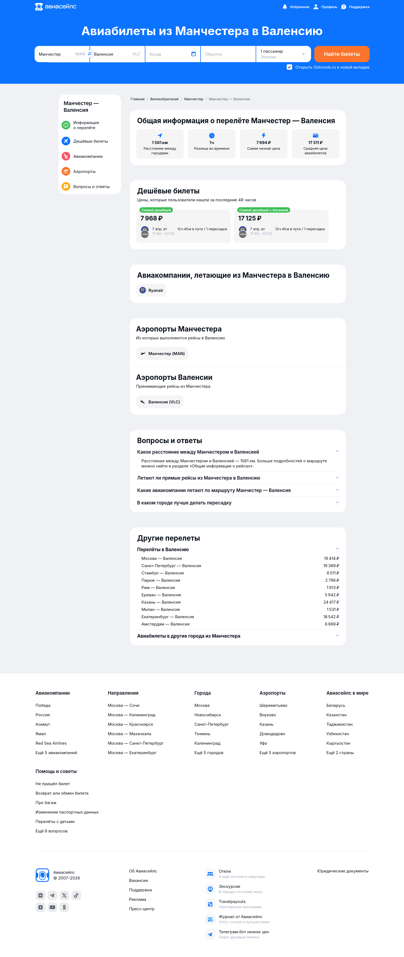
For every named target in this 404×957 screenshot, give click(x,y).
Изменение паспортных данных (67, 812)
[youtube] (52, 907)
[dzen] (40, 907)
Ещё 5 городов (208, 752)
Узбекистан (337, 733)
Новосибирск (207, 714)
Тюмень (202, 733)
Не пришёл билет (53, 783)
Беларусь (335, 705)
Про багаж (46, 802)
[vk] (40, 895)
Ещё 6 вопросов (52, 831)
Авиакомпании (53, 693)
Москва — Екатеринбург (132, 752)
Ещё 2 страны (340, 752)
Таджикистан (339, 724)
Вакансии (138, 880)
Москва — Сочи (123, 705)
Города (202, 693)
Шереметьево (273, 705)
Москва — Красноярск (130, 724)
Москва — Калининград (131, 714)
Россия (43, 714)
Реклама (137, 899)
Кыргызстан (338, 743)
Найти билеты (342, 54)
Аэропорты (272, 693)
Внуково (267, 714)
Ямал (41, 733)
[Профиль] (325, 7)
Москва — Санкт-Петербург (136, 743)
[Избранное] (296, 7)
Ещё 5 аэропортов (277, 752)
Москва (201, 705)
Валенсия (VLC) (159, 402)
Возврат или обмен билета (62, 793)
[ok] (64, 907)
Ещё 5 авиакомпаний (56, 752)
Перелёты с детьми (55, 821)
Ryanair (151, 290)
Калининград (207, 743)
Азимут (43, 724)
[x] (64, 895)
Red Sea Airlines (51, 743)
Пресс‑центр (141, 908)
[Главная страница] (55, 6)
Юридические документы (342, 871)
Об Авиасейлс (143, 871)
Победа (43, 705)
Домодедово (272, 733)
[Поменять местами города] (89, 53)
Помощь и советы (56, 771)
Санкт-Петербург (211, 724)
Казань (266, 724)
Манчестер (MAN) (162, 353)
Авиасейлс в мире (347, 693)
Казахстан (336, 714)
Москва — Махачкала (129, 733)
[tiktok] (76, 895)
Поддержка (140, 889)
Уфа (263, 743)
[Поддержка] (355, 7)
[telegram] (52, 895)
